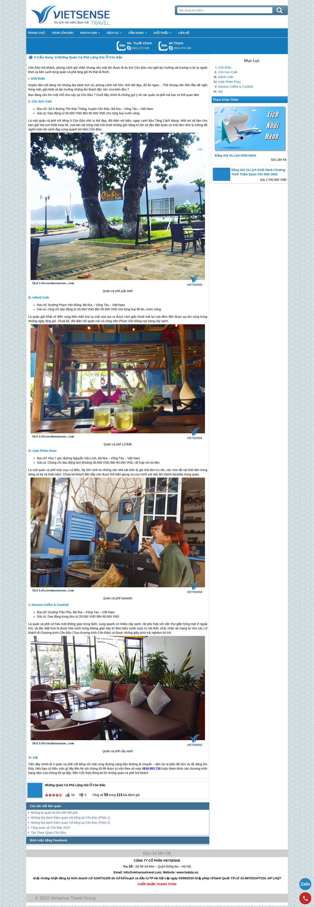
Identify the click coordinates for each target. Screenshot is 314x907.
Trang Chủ (81, 14)
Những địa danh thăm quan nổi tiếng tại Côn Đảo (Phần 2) (70, 822)
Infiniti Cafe (225, 77)
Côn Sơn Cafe (227, 72)
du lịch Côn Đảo (135, 67)
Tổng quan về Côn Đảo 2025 (50, 827)
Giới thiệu (224, 67)
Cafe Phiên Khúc (229, 82)
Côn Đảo (87, 95)
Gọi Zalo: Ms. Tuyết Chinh (121, 46)
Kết (220, 91)
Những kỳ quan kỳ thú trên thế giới (54, 812)
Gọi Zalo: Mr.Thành (163, 46)
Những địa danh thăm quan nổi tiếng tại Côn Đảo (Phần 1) (70, 817)
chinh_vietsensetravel (129, 48)
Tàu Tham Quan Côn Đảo (48, 832)
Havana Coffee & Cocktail (235, 86)
